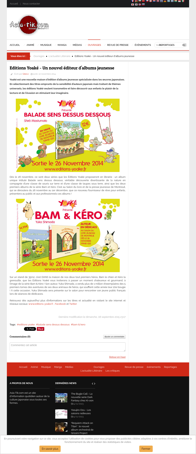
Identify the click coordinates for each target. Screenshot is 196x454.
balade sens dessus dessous (54, 324)
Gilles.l (26, 74)
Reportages (170, 367)
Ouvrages (39, 56)
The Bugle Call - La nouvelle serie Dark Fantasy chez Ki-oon (82, 397)
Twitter (73, 303)
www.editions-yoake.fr (40, 303)
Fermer (146, 448)
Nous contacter (31, 3)
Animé (34, 367)
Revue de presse (134, 367)
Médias (69, 367)
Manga (58, 367)
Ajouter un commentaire (114, 337)
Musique (46, 367)
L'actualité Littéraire (59, 56)
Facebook (60, 303)
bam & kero (79, 324)
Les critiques (113, 370)
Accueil (14, 3)
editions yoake (27, 324)
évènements (154, 367)
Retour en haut (117, 357)
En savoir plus (50, 448)
